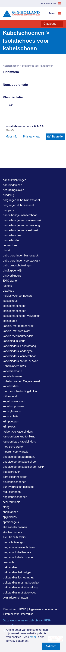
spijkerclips (10, 517)
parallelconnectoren (15, 476)
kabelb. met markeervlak (18, 325)
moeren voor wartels (15, 451)
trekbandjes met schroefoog (20, 587)
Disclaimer (10, 609)
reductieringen (12, 491)
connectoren (10, 245)
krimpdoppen (11, 421)
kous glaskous (12, 411)
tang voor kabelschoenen (18, 557)
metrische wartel (13, 446)
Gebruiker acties (50, 3)
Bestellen (55, 136)
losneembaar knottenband (19, 436)
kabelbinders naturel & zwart (20, 361)
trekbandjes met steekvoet (19, 592)
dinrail (6, 250)
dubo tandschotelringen (17, 265)
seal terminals (11, 502)
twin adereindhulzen (15, 597)
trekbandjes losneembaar (18, 577)
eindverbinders (12, 275)
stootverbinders (12, 532)
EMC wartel (10, 280)
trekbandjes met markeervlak (21, 582)
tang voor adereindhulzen (19, 547)
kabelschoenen (12, 376)
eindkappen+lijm (13, 270)
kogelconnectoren (14, 401)
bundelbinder (11, 240)
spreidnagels (11, 522)
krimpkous (9, 426)
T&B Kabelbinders (14, 537)
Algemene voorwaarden (43, 609)
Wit (8, 105)
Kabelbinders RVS (14, 366)
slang (6, 507)
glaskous (8, 290)
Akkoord (51, 646)
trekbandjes (10, 567)
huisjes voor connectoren (18, 295)
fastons (7, 285)
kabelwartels (10, 386)
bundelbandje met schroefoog (21, 225)
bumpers (8, 210)
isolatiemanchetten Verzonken (21, 315)
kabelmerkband (12, 371)
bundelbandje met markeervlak (22, 220)
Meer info (11, 136)
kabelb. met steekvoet (16, 330)
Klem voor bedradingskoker (20, 391)
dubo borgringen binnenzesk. (21, 255)
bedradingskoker (13, 190)
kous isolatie (10, 416)
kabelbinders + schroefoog (19, 346)
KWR (22, 609)
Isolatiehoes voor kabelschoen (37, 65)
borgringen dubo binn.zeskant (21, 200)
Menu (55, 13)
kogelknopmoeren (14, 406)
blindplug (8, 195)
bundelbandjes (12, 235)
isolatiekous (10, 300)
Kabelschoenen (11, 65)
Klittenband (10, 396)
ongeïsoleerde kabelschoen (20, 461)
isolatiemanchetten (14, 305)
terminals (8, 562)
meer (33, 637)
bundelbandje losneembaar (20, 215)
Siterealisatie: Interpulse (18, 614)
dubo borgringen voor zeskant (21, 260)
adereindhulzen (12, 185)
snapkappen (10, 511)
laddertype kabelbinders (18, 431)
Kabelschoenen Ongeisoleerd (21, 381)
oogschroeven (12, 471)
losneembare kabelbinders (19, 441)
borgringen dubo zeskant (18, 205)
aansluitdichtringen (14, 180)
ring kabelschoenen (15, 496)
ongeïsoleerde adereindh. (19, 456)
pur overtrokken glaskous (18, 486)
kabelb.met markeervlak (18, 336)
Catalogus (52, 24)
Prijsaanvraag (31, 136)
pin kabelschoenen (14, 481)
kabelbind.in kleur (14, 340)
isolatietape (10, 320)
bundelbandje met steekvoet (20, 230)
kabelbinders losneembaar (19, 356)
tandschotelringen (14, 542)
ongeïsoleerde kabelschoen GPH (23, 466)
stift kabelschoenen (15, 527)
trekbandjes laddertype (17, 572)
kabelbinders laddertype (18, 351)
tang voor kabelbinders (17, 552)
